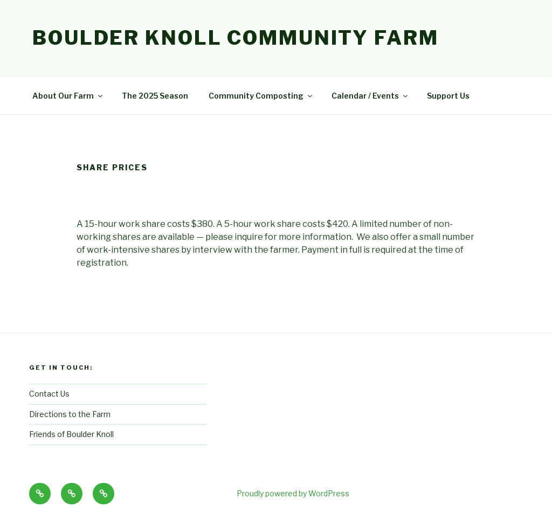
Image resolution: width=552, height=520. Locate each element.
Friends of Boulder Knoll (71, 434)
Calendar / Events (370, 95)
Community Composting (261, 95)
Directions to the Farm (70, 414)
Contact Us (49, 393)
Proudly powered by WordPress (293, 493)
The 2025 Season (155, 95)
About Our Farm (68, 95)
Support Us (448, 95)
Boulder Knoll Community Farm (235, 38)
